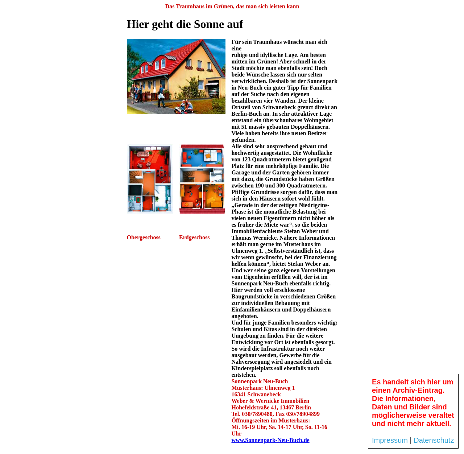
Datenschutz (434, 440)
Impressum (390, 440)
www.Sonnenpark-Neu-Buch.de (270, 440)
